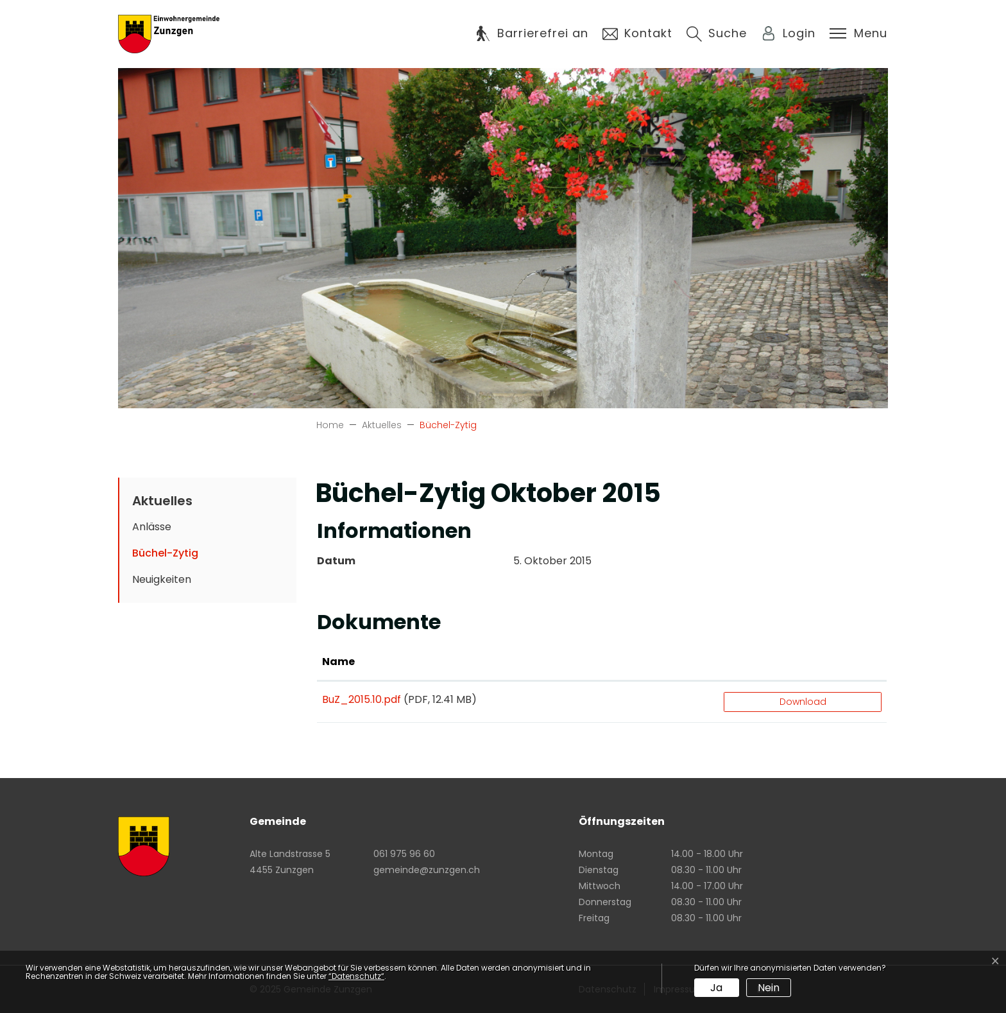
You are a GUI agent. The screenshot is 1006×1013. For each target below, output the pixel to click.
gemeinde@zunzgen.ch (426, 869)
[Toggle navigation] (858, 33)
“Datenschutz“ (356, 976)
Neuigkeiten (161, 579)
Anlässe (151, 526)
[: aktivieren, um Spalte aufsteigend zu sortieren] (803, 662)
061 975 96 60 (404, 853)
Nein (769, 987)
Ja (716, 987)
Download (803, 701)
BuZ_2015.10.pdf (361, 699)
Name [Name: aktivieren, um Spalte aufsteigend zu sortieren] (338, 661)
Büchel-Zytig (173, 556)
